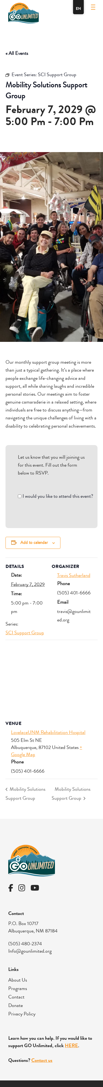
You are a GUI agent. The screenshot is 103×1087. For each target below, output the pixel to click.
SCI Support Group (24, 632)
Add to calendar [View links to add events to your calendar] (34, 543)
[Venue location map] (51, 679)
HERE (71, 1045)
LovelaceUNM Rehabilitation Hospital (48, 732)
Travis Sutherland (73, 575)
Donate (15, 1005)
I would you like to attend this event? (58, 496)
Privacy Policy (21, 1013)
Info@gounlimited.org (30, 951)
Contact (16, 996)
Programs (17, 988)
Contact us (41, 1060)
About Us (17, 980)
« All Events (16, 53)
